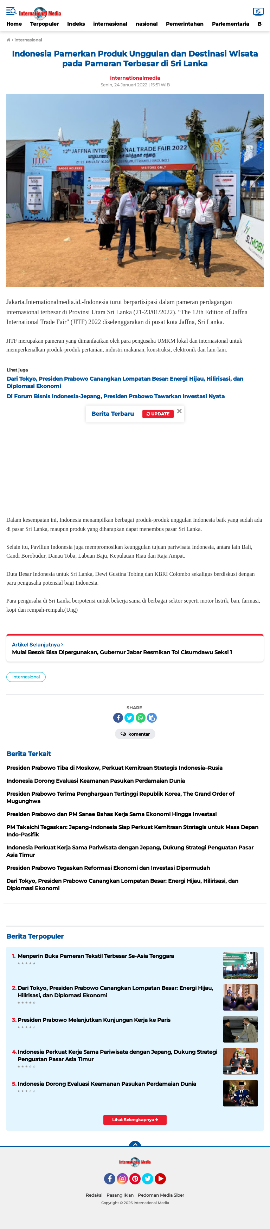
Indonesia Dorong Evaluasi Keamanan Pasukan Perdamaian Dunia (107, 1083)
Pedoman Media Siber (161, 1195)
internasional (110, 24)
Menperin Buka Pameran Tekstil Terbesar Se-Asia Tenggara (96, 956)
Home (14, 24)
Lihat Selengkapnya (135, 1119)
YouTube (165, 1182)
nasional (147, 24)
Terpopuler (44, 24)
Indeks (76, 24)
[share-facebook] (118, 718)
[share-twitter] (129, 718)
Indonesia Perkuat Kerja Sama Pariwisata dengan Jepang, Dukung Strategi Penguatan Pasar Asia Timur (117, 1056)
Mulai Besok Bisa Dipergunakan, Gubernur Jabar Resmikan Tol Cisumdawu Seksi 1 (122, 652)
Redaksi (94, 1195)
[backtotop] (135, 1147)
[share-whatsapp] (141, 718)
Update (158, 413)
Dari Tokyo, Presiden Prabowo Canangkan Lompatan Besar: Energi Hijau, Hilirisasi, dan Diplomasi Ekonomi (115, 992)
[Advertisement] (135, 456)
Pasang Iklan (120, 1195)
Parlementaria (230, 24)
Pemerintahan (185, 24)
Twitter (151, 1182)
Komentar (135, 733)
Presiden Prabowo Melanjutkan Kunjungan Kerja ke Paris (94, 1020)
